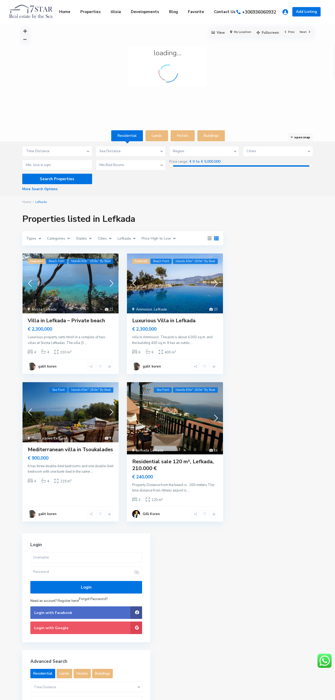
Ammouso (144, 309)
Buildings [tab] (211, 135)
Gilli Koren (151, 514)
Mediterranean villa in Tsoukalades (70, 449)
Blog (173, 11)
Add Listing (306, 11)
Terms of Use (270, 692)
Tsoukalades (42, 438)
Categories (31, 659)
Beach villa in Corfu (218, 620)
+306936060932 (259, 12)
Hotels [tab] (182, 135)
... (86, 343)
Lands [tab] (157, 135)
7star (108, 599)
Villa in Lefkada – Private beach (66, 320)
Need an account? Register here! (263, 280)
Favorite (196, 11)
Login (272, 267)
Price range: (178, 161)
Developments (145, 11)
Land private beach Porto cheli (218, 601)
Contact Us (225, 11)
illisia (116, 11)
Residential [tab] (127, 135)
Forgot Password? (253, 286)
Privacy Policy (301, 692)
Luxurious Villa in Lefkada (164, 320)
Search (279, 593)
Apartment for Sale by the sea (218, 578)
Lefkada (50, 309)
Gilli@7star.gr (115, 591)
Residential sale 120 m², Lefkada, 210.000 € (173, 465)
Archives (29, 631)
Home (64, 11)
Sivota (37, 309)
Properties (90, 11)
